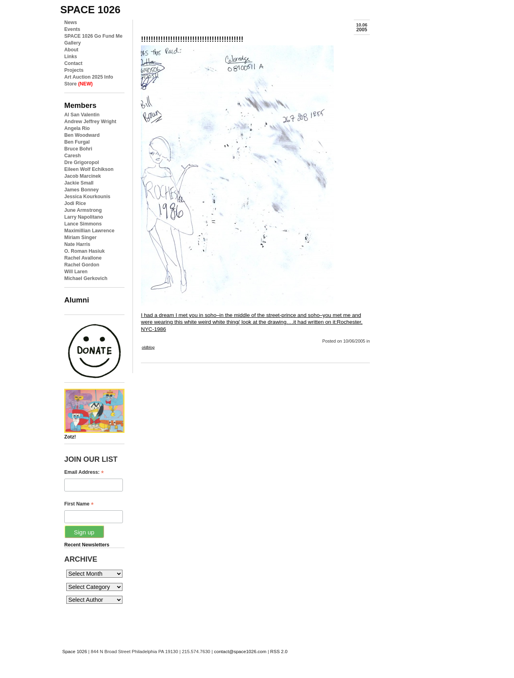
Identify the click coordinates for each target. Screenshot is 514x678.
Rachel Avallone (83, 258)
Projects (74, 70)
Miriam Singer (80, 237)
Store (78, 84)
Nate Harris (77, 244)
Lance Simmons (83, 224)
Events (72, 29)
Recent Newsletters (86, 545)
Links (70, 56)
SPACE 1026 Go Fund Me (93, 36)
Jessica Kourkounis (87, 196)
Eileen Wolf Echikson (89, 169)
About (71, 50)
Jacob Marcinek (82, 176)
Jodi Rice (75, 203)
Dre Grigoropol (81, 162)
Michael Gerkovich (85, 278)
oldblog (148, 347)
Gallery (72, 43)
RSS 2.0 (279, 651)
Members (80, 105)
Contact (73, 63)
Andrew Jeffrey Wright (90, 121)
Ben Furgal (77, 142)
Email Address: (84, 472)
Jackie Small (79, 183)
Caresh (72, 155)
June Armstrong (83, 210)
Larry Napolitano (83, 217)
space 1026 (90, 9)
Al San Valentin (82, 115)
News (70, 22)
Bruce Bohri (78, 149)
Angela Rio (77, 128)
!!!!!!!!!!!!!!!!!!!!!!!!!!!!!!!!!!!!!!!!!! (192, 39)
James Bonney (81, 190)
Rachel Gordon (81, 265)
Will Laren (76, 271)
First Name (79, 504)
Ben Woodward (82, 135)
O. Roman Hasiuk (84, 251)
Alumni (76, 300)
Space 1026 (74, 651)
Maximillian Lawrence (89, 230)
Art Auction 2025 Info (88, 77)
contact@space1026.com (240, 651)
